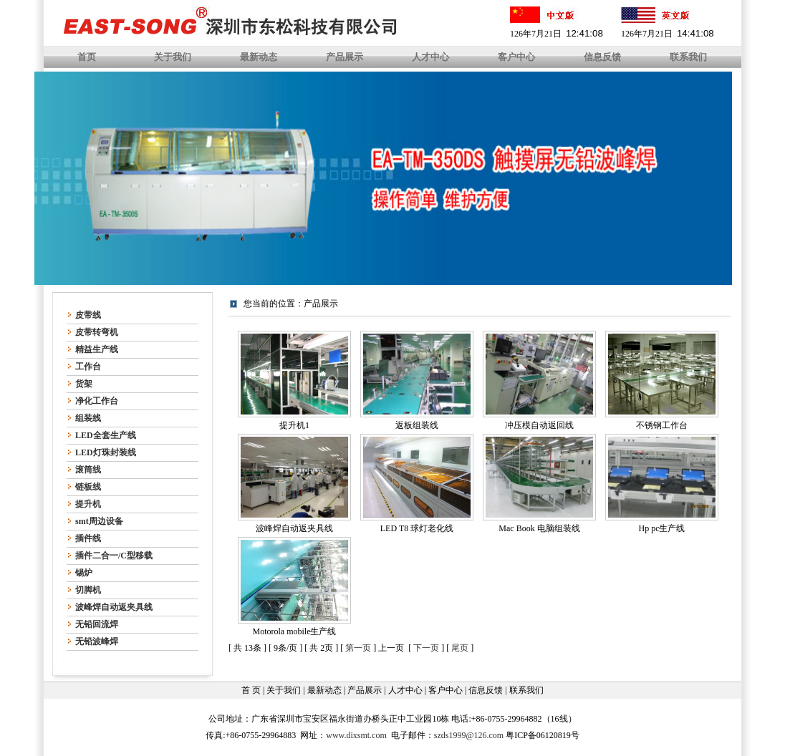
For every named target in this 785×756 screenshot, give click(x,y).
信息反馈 (602, 57)
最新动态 (258, 57)
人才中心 (430, 57)
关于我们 (172, 57)
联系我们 (688, 57)
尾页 (460, 648)
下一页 (426, 648)
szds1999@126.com (469, 735)
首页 (86, 57)
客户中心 (516, 57)
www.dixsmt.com (356, 735)
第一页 (358, 648)
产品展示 (344, 57)
